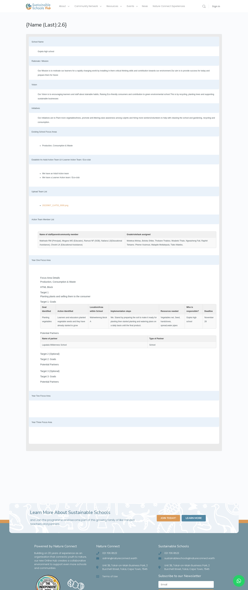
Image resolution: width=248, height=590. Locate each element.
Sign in (216, 6)
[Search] (204, 6)
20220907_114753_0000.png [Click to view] (55, 205)
